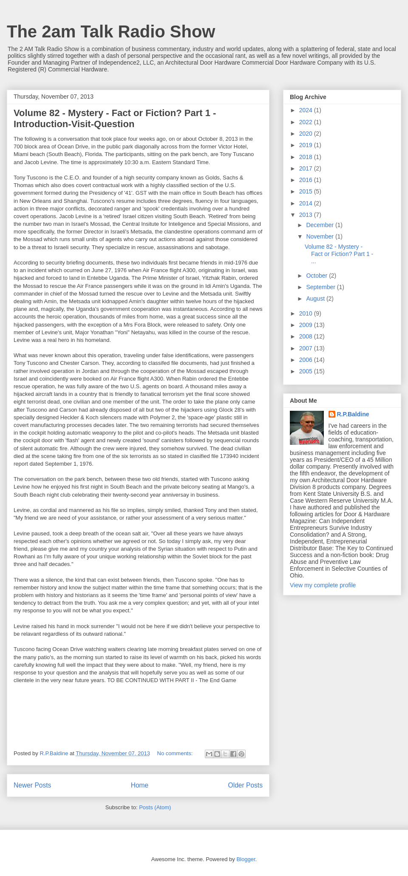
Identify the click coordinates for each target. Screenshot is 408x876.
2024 (306, 110)
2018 (306, 157)
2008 (306, 336)
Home (140, 785)
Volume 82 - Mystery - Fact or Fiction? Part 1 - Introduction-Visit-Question (115, 118)
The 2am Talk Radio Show (111, 31)
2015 (306, 191)
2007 (306, 348)
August (316, 298)
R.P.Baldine (353, 414)
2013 (306, 214)
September (321, 287)
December (320, 225)
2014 (306, 203)
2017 (306, 168)
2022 (306, 122)
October (317, 275)
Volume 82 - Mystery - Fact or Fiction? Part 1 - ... (339, 254)
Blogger (245, 859)
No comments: (175, 753)
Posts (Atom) (155, 807)
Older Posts (245, 785)
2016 (306, 179)
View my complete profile (323, 585)
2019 (306, 145)
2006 (306, 359)
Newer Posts (32, 785)
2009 (306, 324)
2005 (306, 371)
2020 (306, 133)
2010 (306, 313)
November (320, 236)
